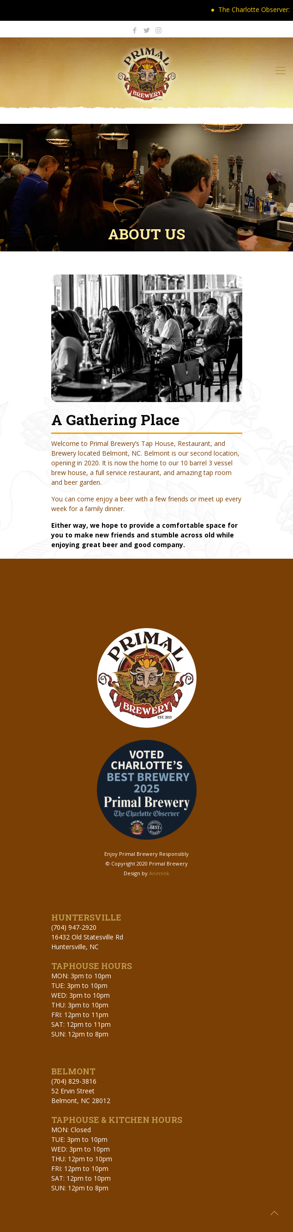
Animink (159, 873)
